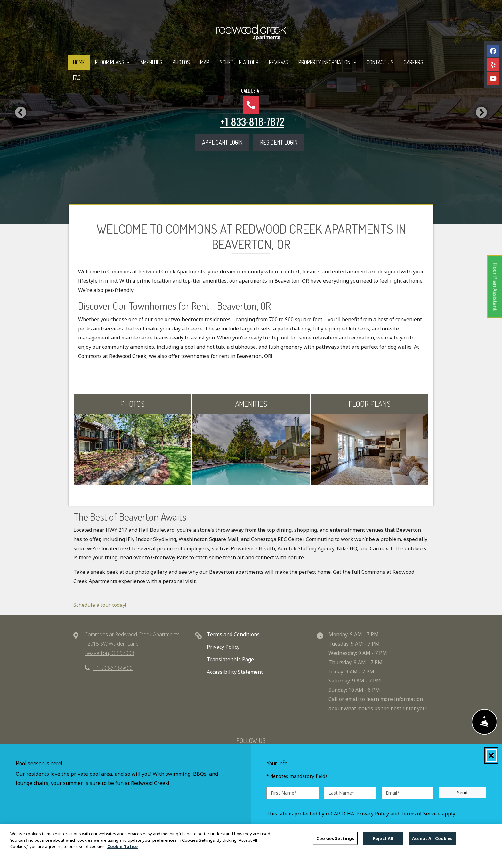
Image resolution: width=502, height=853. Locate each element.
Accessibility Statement (235, 671)
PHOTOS (132, 403)
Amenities (151, 62)
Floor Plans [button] (110, 62)
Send (462, 793)
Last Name (341, 793)
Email (393, 793)
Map (204, 62)
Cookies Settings (335, 840)
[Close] (491, 755)
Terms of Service (421, 813)
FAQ (77, 77)
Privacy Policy (223, 646)
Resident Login (282, 141)
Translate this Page (230, 659)
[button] (20, 112)
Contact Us (380, 62)
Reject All (383, 840)
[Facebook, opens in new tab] (493, 51)
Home (79, 62)
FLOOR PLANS (370, 403)
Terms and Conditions (233, 634)
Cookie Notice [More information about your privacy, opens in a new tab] (122, 848)
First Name (284, 793)
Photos (181, 62)
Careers (413, 62)
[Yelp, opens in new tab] (493, 64)
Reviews (278, 62)
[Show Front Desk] (484, 722)
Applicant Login (225, 141)
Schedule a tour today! (100, 604)
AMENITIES (251, 403)
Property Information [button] (325, 62)
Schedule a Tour (239, 62)
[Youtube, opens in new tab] (493, 78)
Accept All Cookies (432, 840)
